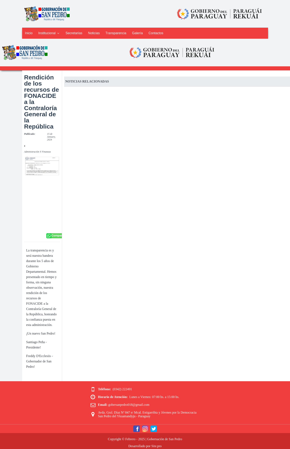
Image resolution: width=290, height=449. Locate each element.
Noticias (94, 33)
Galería (137, 33)
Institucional (49, 33)
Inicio (29, 33)
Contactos (156, 33)
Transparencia (116, 33)
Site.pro (156, 446)
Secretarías (74, 33)
